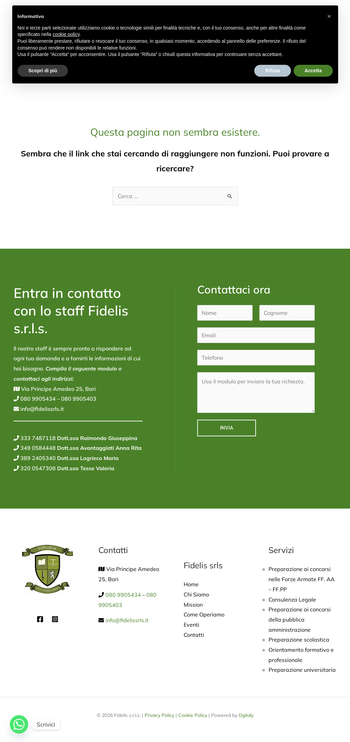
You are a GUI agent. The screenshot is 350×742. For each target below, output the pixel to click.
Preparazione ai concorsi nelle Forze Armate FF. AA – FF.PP (302, 579)
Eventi (191, 624)
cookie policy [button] (66, 34)
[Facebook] (40, 619)
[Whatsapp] (19, 724)
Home (191, 584)
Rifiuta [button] (272, 70)
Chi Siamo (196, 594)
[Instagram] (55, 619)
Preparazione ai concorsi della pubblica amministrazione (300, 619)
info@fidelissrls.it (41, 408)
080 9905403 (78, 398)
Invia (226, 428)
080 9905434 (37, 398)
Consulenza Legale (292, 599)
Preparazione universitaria (302, 669)
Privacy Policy (159, 715)
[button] (329, 16)
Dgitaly (246, 715)
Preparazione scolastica (299, 639)
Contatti (194, 634)
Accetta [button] (313, 70)
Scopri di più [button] (43, 70)
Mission (193, 604)
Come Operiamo (204, 614)
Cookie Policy (192, 715)
